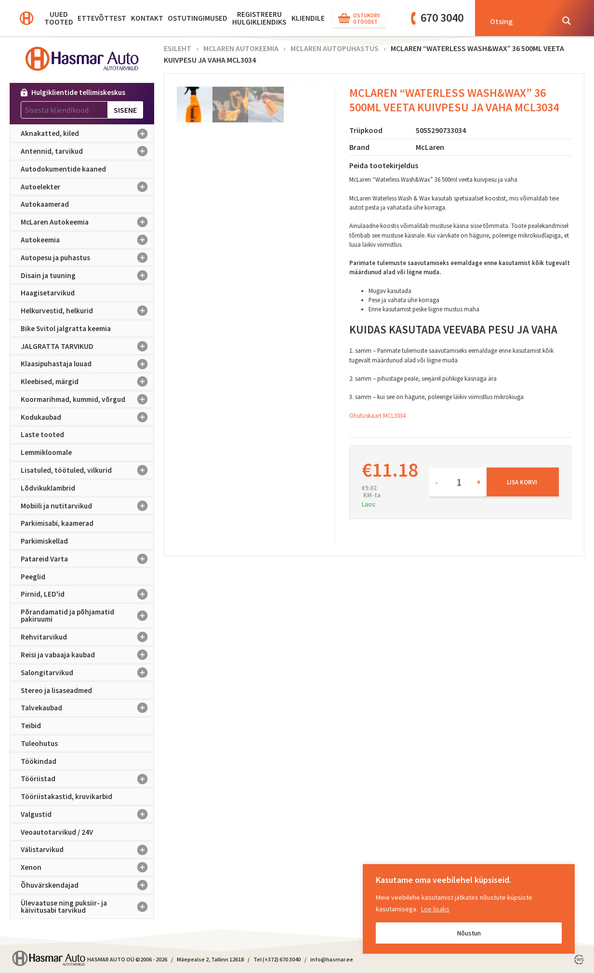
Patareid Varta (87, 559)
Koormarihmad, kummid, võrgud (87, 399)
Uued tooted (58, 18)
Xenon (87, 867)
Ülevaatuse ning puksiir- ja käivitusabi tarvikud (87, 907)
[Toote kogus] (458, 481)
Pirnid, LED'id (87, 594)
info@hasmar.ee (331, 959)
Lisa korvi (522, 482)
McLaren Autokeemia (87, 222)
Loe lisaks (435, 909)
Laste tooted (42, 434)
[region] (469, 909)
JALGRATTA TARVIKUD (87, 346)
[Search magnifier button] (566, 20)
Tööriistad (87, 779)
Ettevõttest (102, 18)
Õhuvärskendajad (87, 885)
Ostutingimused (197, 18)
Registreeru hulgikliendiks (259, 18)
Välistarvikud (87, 849)
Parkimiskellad (44, 541)
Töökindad (38, 761)
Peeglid (33, 576)
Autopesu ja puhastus (87, 258)
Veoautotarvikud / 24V (57, 832)
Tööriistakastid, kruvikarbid (66, 796)
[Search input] (519, 21)
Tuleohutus (39, 743)
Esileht (177, 48)
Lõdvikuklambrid (48, 488)
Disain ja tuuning (87, 275)
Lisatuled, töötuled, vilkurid (87, 470)
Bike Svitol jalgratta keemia (66, 328)
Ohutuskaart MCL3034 (377, 415)
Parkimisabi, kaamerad (57, 523)
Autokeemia (87, 240)
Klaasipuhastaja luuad (87, 364)
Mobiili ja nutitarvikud (87, 505)
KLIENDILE (308, 18)
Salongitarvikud (87, 673)
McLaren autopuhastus (334, 48)
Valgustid (87, 814)
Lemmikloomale (46, 452)
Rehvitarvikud (87, 637)
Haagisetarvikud (48, 292)
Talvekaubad (87, 708)
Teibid (31, 725)
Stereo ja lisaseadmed (56, 690)
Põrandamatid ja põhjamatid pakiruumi (87, 615)
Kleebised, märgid (87, 381)
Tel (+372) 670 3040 (277, 959)
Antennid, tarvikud (87, 151)
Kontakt (147, 18)
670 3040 (442, 17)
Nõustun (469, 933)
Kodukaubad (87, 417)
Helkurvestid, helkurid (87, 311)
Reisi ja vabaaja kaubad (87, 655)
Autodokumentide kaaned (63, 168)
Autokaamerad (45, 204)
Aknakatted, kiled (87, 133)
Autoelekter (87, 187)
